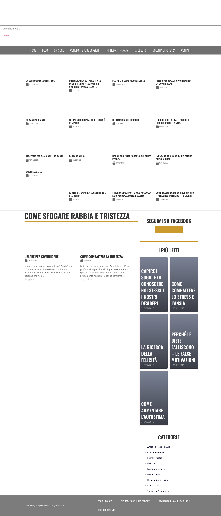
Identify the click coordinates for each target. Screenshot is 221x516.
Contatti (186, 50)
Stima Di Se (153, 485)
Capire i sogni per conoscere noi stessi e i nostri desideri (153, 287)
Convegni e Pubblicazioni (84, 50)
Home (33, 50)
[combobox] (110, 28)
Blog (45, 50)
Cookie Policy (105, 501)
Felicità (151, 463)
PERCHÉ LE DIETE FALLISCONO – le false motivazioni (183, 347)
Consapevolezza (155, 452)
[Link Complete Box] (45, 174)
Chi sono (59, 50)
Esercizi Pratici (155, 457)
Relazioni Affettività (157, 480)
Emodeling (140, 50)
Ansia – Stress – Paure (158, 446)
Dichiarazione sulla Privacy (135, 501)
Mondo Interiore (156, 468)
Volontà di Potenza (164, 50)
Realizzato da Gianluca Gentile (174, 501)
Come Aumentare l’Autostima (153, 410)
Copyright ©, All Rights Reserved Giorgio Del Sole (44, 505)
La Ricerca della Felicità (152, 353)
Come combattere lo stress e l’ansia (183, 293)
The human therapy (117, 50)
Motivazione (153, 474)
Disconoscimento (106, 510)
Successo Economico (158, 491)
